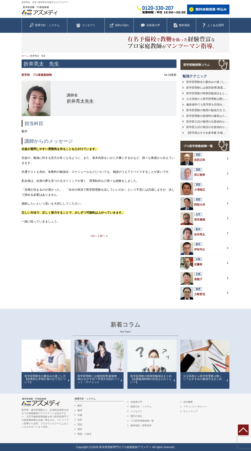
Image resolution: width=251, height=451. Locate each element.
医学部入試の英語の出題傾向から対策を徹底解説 (216, 127)
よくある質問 (213, 25)
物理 (79, 410)
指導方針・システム (44, 25)
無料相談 (181, 25)
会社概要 (188, 402)
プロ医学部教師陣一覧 (198, 146)
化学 (79, 419)
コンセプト (85, 25)
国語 (79, 429)
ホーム (25, 56)
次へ (94, 235)
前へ (102, 235)
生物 (79, 415)
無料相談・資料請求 (141, 425)
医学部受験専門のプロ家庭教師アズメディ (125, 447)
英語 (79, 424)
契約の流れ (119, 25)
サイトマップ (190, 411)
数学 (79, 405)
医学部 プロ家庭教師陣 (37, 74)
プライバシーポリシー (195, 406)
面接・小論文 (84, 434)
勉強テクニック (194, 76)
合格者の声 (150, 25)
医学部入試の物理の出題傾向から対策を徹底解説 (216, 121)
